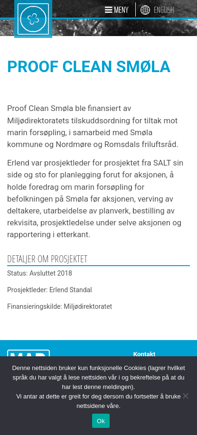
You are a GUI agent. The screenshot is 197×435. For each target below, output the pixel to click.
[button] (116, 9)
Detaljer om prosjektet (47, 259)
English (164, 10)
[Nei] (185, 395)
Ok (101, 421)
